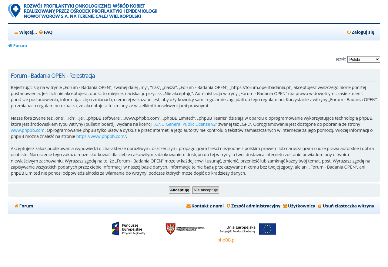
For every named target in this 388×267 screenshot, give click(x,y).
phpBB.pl (226, 240)
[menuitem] (45, 32)
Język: (341, 59)
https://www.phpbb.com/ (101, 136)
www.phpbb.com (28, 130)
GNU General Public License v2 (185, 124)
